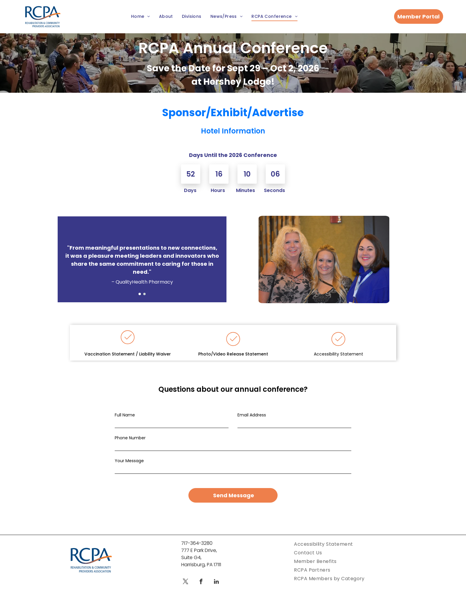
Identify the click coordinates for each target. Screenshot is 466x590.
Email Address (251, 415)
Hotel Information (233, 131)
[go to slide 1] (139, 294)
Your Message (129, 461)
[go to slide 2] (144, 294)
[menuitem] (141, 16)
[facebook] (201, 582)
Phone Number (130, 438)
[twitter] (185, 582)
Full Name (125, 415)
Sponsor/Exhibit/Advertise (233, 112)
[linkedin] (216, 582)
